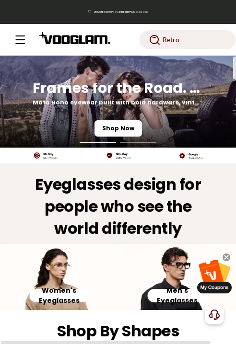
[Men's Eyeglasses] (177, 277)
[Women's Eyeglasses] (59, 277)
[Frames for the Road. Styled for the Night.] (118, 102)
